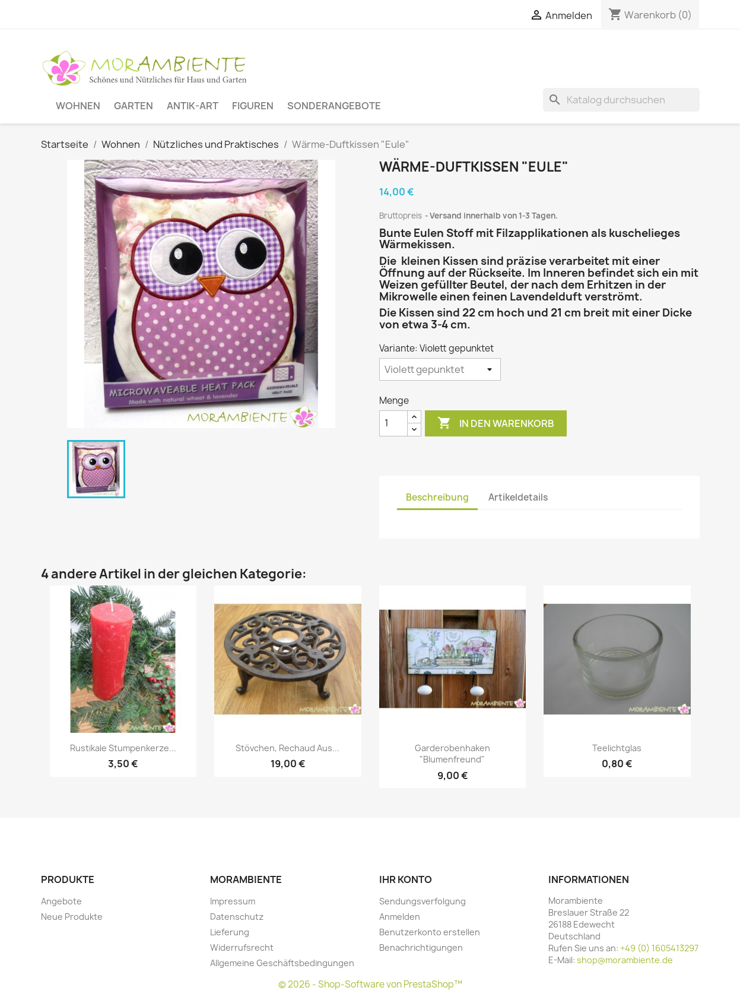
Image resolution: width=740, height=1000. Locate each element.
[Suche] (621, 100)
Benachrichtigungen (421, 947)
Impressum (232, 901)
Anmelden (399, 916)
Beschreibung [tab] (437, 497)
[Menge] (393, 423)
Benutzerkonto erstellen (429, 932)
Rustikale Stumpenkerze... (123, 748)
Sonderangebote (334, 105)
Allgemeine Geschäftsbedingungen (282, 963)
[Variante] (440, 369)
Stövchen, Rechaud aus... (287, 748)
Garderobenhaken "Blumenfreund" (452, 753)
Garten (133, 105)
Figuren (253, 105)
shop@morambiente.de (625, 960)
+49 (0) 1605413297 (659, 948)
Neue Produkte (72, 916)
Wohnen (78, 105)
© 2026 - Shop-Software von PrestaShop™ (370, 984)
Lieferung (229, 932)
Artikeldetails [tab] (518, 497)
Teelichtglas (616, 748)
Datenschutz (236, 916)
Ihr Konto (405, 879)
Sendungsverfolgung (422, 901)
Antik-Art (192, 105)
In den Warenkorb (495, 423)
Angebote (61, 901)
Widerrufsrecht (242, 947)
